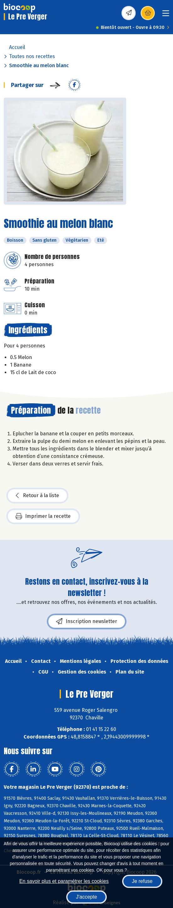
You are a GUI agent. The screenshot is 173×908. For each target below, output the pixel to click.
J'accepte (86, 897)
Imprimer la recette (43, 516)
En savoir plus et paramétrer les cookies (64, 881)
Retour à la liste (37, 495)
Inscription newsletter (86, 621)
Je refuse (142, 881)
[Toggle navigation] (165, 15)
